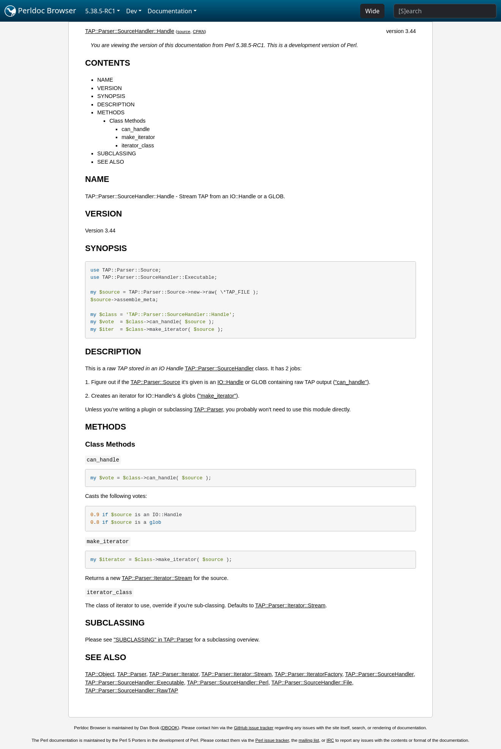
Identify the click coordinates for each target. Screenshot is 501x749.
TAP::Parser (208, 409)
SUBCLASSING (116, 153)
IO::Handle (230, 382)
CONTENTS (107, 63)
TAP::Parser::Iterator (174, 674)
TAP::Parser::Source (155, 382)
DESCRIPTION (115, 104)
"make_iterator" (217, 396)
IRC (330, 740)
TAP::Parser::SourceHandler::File (311, 682)
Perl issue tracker (272, 740)
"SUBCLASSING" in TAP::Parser (153, 640)
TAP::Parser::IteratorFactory (308, 674)
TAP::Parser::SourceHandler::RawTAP (131, 690)
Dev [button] (131, 11)
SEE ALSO (110, 162)
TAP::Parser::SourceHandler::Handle (129, 31)
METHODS (110, 112)
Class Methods (127, 121)
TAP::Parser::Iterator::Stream (157, 578)
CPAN (199, 31)
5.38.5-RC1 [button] (100, 11)
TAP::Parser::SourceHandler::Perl (227, 682)
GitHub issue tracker (253, 727)
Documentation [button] (170, 11)
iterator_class (137, 145)
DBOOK (170, 727)
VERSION (109, 88)
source (184, 31)
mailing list (309, 740)
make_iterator (138, 137)
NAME (105, 80)
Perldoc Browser (40, 11)
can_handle (135, 129)
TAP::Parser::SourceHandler (219, 368)
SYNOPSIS (111, 96)
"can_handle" (351, 382)
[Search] (445, 11)
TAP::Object (99, 674)
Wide (372, 11)
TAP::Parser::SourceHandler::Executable (134, 682)
